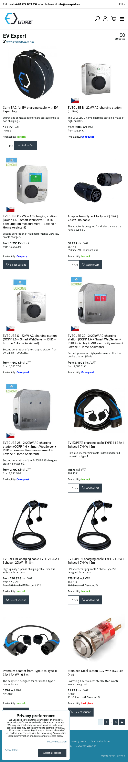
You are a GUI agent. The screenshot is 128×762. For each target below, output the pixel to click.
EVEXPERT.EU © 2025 (113, 756)
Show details (12, 750)
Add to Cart (25, 145)
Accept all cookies (52, 753)
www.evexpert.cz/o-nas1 (20, 42)
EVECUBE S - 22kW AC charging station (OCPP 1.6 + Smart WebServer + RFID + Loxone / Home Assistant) (30, 339)
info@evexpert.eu (69, 4)
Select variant (16, 265)
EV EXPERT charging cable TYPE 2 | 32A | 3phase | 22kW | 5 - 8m (31, 560)
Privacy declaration (56, 741)
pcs (8, 145)
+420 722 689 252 (26, 4)
